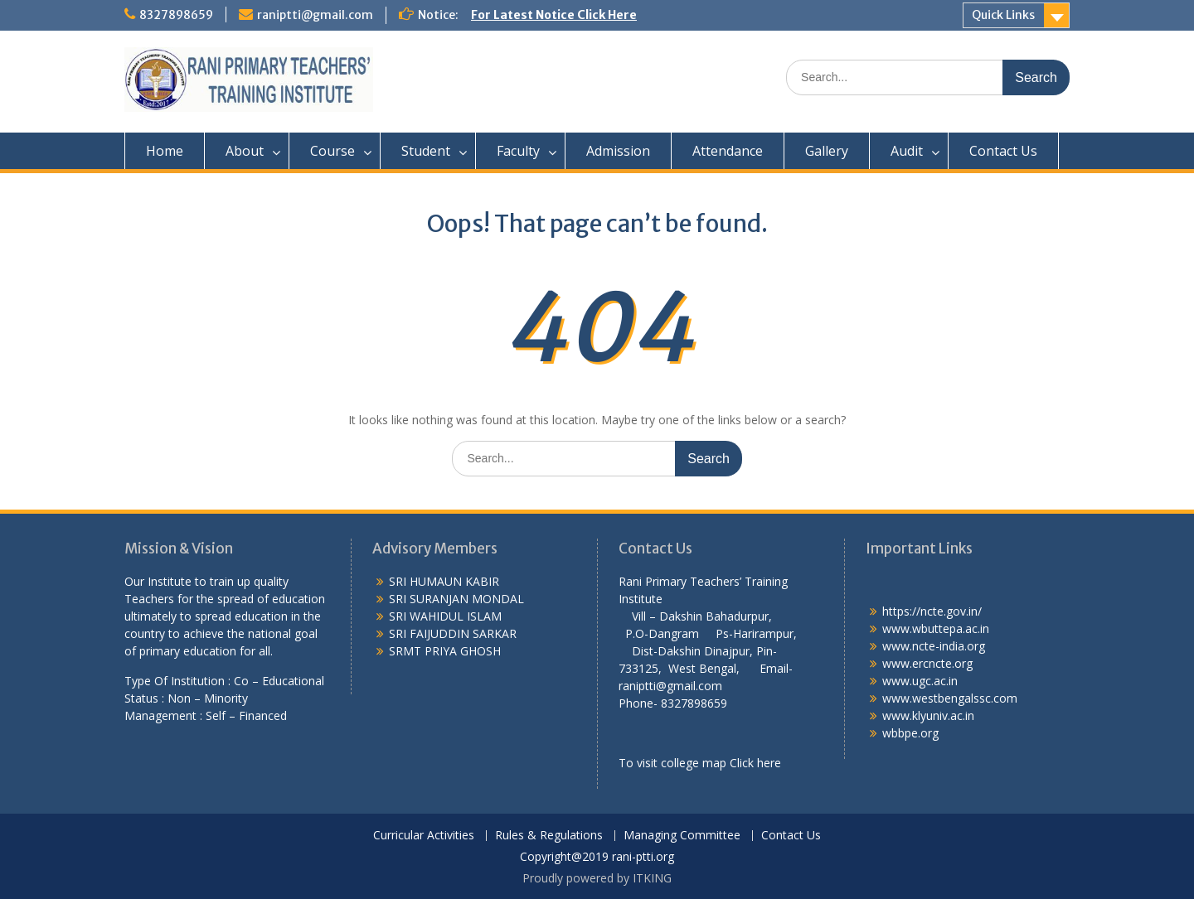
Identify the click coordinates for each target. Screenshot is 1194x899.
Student (425, 151)
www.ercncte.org (927, 663)
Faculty (518, 151)
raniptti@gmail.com (315, 14)
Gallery (826, 151)
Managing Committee (682, 835)
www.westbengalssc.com (949, 698)
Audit (907, 151)
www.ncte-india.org (933, 646)
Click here (755, 763)
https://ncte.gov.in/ (932, 611)
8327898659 (176, 14)
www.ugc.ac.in (920, 681)
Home (164, 151)
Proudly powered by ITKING (597, 878)
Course (332, 151)
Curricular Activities (423, 835)
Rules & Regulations (549, 835)
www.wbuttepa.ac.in (935, 628)
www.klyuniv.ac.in (928, 715)
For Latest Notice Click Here (554, 14)
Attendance (727, 151)
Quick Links (1003, 14)
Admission (618, 151)
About (245, 151)
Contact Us (1003, 151)
